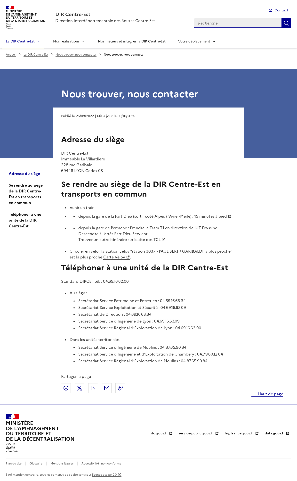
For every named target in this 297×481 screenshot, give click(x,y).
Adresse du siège (24, 173)
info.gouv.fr (158, 433)
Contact (281, 10)
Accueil (11, 54)
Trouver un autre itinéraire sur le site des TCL (119, 239)
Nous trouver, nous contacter (76, 54)
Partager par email (107, 388)
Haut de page (270, 394)
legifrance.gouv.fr (239, 433)
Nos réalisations (66, 41)
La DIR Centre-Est (20, 41)
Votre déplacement (194, 41)
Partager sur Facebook (66, 388)
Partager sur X (79, 388)
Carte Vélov (114, 257)
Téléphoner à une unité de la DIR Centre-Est (25, 220)
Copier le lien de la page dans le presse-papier (120, 388)
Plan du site (14, 463)
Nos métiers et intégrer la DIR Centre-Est (132, 41)
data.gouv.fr (275, 433)
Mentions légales (61, 463)
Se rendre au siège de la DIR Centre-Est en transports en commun (26, 194)
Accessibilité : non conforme (101, 463)
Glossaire (36, 463)
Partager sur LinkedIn (93, 388)
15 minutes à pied (210, 216)
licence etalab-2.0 (104, 475)
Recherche (286, 23)
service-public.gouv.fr (196, 433)
